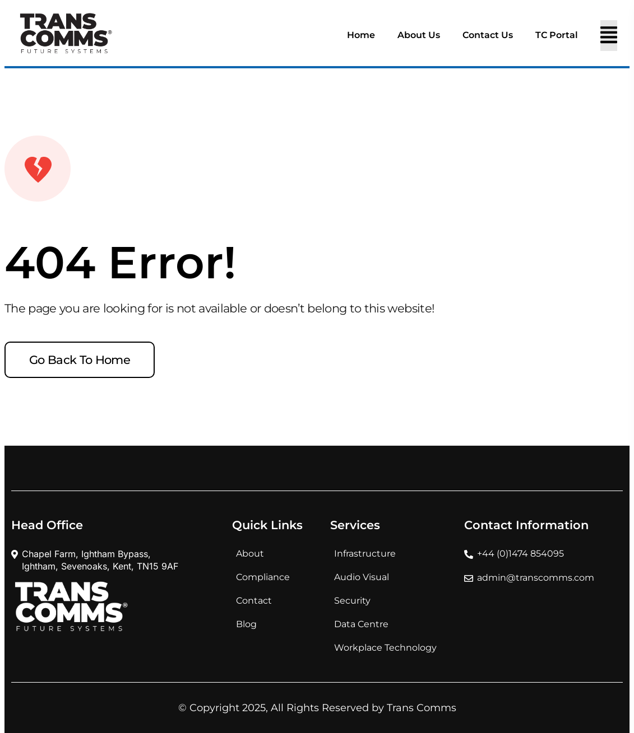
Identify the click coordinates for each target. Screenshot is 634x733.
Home (361, 35)
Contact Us (487, 35)
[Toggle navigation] (608, 35)
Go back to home (79, 360)
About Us (418, 35)
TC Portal (556, 35)
